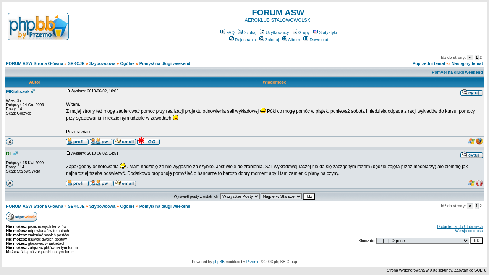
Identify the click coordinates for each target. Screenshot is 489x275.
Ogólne (127, 63)
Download (315, 39)
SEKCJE (76, 63)
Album (291, 39)
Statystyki (325, 32)
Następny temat (467, 63)
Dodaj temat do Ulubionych (460, 227)
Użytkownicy (274, 32)
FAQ (227, 32)
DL (9, 154)
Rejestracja (242, 39)
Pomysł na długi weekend (165, 63)
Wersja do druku (469, 231)
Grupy (301, 32)
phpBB (219, 262)
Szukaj (247, 32)
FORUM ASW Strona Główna (34, 63)
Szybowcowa (102, 63)
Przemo (252, 262)
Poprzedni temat (429, 63)
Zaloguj (269, 39)
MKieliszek (17, 91)
